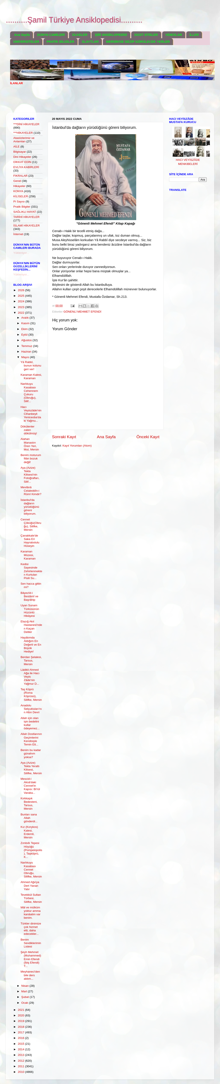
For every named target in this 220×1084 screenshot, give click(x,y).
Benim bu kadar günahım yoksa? (31, 753)
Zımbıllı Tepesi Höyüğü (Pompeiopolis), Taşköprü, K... (31, 850)
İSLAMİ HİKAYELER (26, 225)
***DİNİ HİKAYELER (26, 124)
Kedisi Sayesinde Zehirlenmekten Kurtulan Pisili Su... (31, 571)
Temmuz (27, 346)
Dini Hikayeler (22, 156)
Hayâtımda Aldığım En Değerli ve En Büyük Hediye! (31, 644)
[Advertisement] (88, 101)
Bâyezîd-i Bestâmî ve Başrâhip (29, 596)
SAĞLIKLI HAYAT (24, 211)
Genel (17, 180)
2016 (21, 1038)
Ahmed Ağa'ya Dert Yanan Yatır (30, 885)
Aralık (25, 317)
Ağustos (27, 340)
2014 (21, 1049)
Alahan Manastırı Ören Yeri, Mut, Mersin (30, 444)
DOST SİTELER (146, 34)
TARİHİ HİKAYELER (26, 217)
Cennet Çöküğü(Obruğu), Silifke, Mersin (31, 525)
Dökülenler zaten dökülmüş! (29, 430)
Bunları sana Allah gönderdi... (29, 818)
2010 (21, 1071)
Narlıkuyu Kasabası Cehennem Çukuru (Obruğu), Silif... (29, 392)
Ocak (25, 1002)
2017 (21, 1032)
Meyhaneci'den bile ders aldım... (30, 975)
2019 (21, 1021)
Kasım (25, 323)
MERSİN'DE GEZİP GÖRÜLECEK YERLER (138, 41)
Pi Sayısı (19, 201)
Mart (24, 991)
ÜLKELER (79, 34)
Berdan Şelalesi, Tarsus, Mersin (31, 660)
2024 (21, 301)
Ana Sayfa (22, 34)
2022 (21, 312)
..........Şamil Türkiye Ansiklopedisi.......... (74, 19)
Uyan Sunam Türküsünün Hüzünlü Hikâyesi (30, 610)
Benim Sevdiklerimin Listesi (31, 943)
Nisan (25, 985)
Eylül (24, 334)
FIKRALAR (20, 175)
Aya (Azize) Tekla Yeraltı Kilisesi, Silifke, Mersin (31, 768)
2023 (21, 307)
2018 (21, 1026)
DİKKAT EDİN (22, 162)
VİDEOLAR (173, 34)
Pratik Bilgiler (21, 206)
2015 (21, 1043)
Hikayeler (19, 186)
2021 (21, 1009)
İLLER (194, 34)
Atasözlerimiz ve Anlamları (23, 139)
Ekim (25, 329)
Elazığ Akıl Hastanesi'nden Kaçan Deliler (31, 627)
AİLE (16, 146)
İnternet (18, 234)
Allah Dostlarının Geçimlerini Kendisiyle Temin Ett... (31, 739)
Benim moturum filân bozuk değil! (31, 458)
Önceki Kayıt (147, 437)
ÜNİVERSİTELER (26, 41)
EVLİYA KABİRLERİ (26, 167)
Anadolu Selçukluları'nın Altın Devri (31, 709)
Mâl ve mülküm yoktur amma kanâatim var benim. (31, 913)
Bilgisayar (19, 151)
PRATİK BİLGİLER (60, 41)
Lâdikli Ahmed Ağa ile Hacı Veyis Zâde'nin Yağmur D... (30, 676)
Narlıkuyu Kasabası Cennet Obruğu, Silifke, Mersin (31, 869)
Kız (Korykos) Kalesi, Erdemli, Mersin (29, 832)
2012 (21, 1060)
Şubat (25, 997)
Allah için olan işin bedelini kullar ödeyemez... (30, 723)
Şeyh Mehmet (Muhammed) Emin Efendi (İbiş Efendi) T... (31, 959)
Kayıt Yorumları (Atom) (77, 445)
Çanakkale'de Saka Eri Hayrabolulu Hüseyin (30, 541)
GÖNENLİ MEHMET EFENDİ (82, 311)
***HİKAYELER (23, 132)
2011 (21, 1066)
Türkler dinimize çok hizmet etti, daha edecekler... (31, 929)
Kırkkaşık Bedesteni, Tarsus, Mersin (29, 803)
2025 (21, 295)
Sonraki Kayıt (64, 437)
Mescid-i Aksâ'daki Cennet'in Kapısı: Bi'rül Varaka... (30, 785)
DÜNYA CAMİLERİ (51, 34)
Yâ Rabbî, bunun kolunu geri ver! (31, 365)
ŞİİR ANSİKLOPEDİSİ (111, 34)
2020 (21, 1015)
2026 (21, 290)
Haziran (26, 351)
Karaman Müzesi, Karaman (28, 555)
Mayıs (25, 357)
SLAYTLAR (90, 41)
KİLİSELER (20, 196)
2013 (21, 1055)
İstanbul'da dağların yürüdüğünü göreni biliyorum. (30, 506)
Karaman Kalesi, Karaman (31, 376)
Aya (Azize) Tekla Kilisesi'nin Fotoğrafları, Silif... (30, 474)
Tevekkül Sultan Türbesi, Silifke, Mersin (31, 898)
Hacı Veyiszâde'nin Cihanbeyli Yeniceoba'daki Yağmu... (31, 414)
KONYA (18, 191)
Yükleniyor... (21, 252)
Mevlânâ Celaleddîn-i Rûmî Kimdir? (31, 491)
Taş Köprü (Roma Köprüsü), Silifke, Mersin (31, 694)
